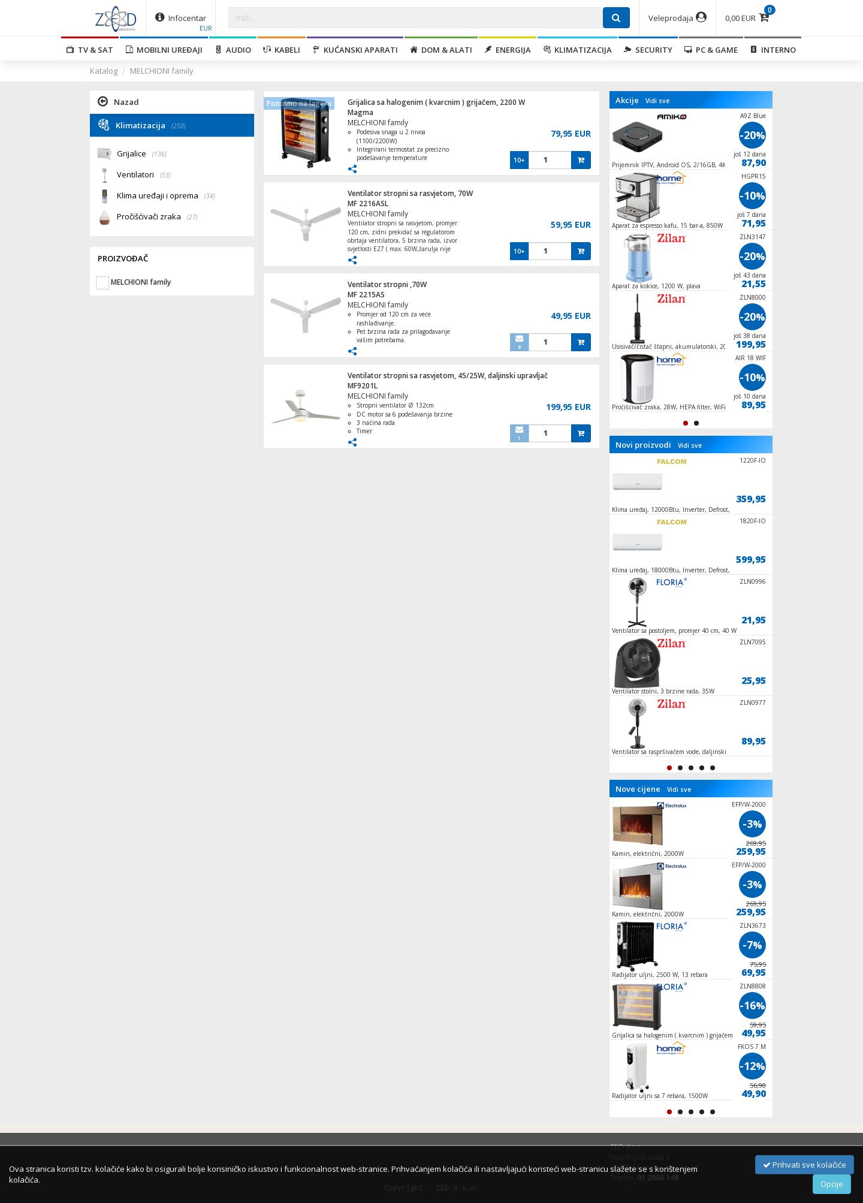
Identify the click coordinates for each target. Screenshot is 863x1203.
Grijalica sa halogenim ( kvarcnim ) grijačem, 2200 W (436, 102)
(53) (165, 175)
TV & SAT (90, 49)
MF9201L (363, 386)
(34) (209, 196)
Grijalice (142, 154)
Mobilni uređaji (164, 49)
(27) (192, 217)
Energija (507, 49)
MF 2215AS (366, 295)
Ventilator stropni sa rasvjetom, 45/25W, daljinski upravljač (448, 375)
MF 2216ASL (368, 203)
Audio (233, 49)
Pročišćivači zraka (157, 217)
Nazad (118, 101)
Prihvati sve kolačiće (804, 1164)
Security (648, 49)
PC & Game (711, 49)
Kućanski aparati (355, 49)
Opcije (831, 1183)
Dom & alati (441, 49)
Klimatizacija (577, 49)
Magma (360, 112)
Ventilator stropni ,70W (387, 284)
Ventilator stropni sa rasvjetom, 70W (410, 193)
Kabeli (281, 49)
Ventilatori (144, 175)
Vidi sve (657, 101)
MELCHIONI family (162, 70)
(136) (159, 154)
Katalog (103, 70)
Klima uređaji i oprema (166, 196)
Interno (773, 49)
